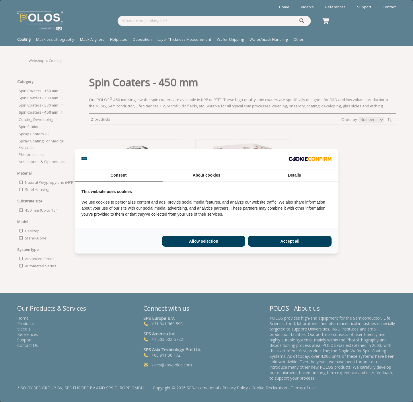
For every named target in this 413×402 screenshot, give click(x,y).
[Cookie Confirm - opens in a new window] (310, 158)
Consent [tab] (118, 175)
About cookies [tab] (206, 175)
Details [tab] (294, 175)
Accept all (289, 241)
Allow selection (203, 241)
